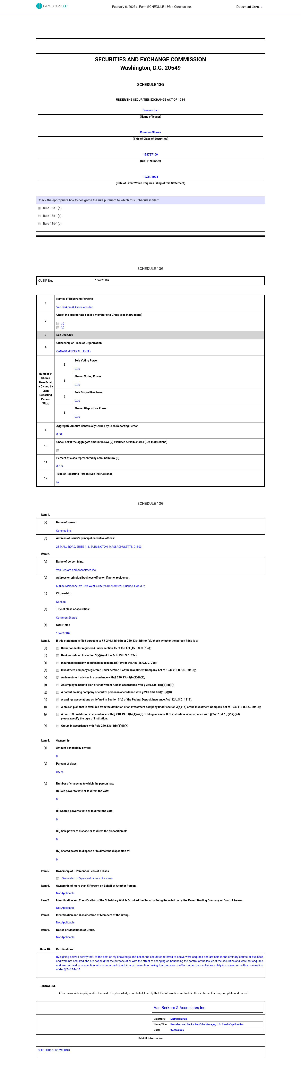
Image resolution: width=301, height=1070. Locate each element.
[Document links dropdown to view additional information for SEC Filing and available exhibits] (250, 7)
